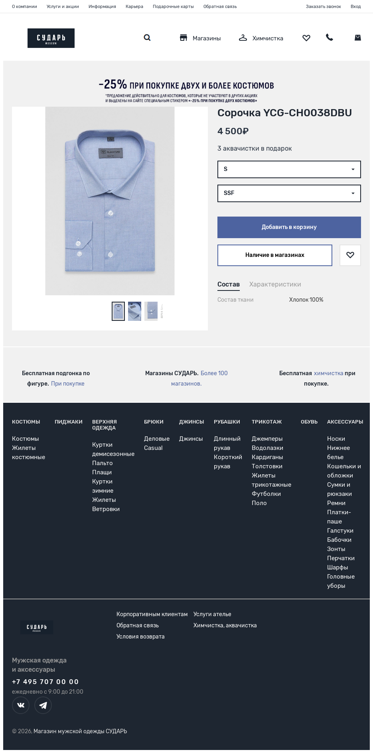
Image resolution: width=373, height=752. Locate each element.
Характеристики (275, 284)
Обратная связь (220, 6)
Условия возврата (140, 636)
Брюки (154, 422)
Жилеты (104, 499)
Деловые (157, 438)
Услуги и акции (63, 6)
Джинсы (191, 422)
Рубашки (227, 422)
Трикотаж (267, 422)
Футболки (266, 493)
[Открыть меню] (12, 36)
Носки (336, 438)
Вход (356, 6)
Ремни (336, 503)
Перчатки (341, 558)
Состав (228, 284)
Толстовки (267, 466)
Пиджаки (69, 422)
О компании (24, 6)
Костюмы (26, 422)
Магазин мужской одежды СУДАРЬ (80, 731)
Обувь (309, 422)
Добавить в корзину (289, 227)
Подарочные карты (173, 6)
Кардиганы (267, 457)
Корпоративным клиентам (152, 614)
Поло (259, 503)
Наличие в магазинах (274, 255)
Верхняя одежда (104, 425)
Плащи (102, 472)
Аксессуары (345, 422)
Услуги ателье (212, 614)
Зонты (336, 549)
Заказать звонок (323, 6)
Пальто (102, 463)
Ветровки (106, 509)
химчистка (328, 373)
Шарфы (337, 567)
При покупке (68, 383)
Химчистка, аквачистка (225, 625)
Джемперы (267, 438)
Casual (153, 448)
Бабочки (339, 539)
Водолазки (267, 448)
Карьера (134, 6)
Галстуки (340, 530)
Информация (102, 6)
